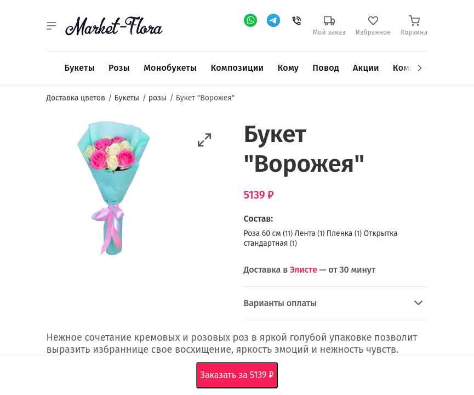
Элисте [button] (303, 269)
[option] (115, 190)
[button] (51, 26)
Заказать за (239, 375)
